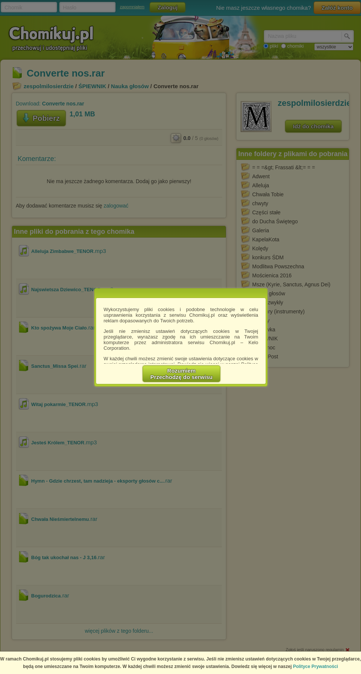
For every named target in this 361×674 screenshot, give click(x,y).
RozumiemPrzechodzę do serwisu (181, 373)
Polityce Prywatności (315, 666)
